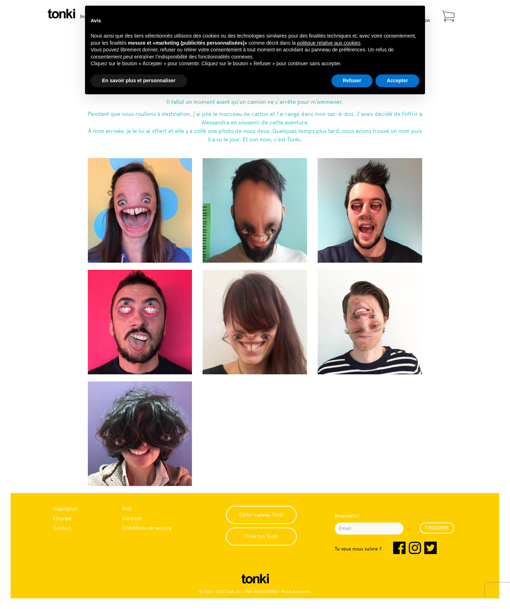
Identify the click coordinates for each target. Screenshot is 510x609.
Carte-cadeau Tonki (261, 515)
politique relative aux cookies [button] (329, 43)
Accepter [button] (397, 80)
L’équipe (62, 518)
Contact (62, 528)
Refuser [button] (352, 80)
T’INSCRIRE (437, 528)
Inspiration (65, 509)
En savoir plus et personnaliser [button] (139, 80)
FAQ (126, 509)
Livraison (132, 518)
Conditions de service (146, 528)
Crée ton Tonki (261, 536)
